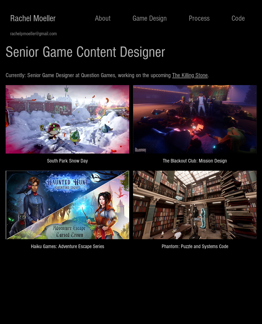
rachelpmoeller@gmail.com (33, 34)
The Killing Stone (190, 75)
